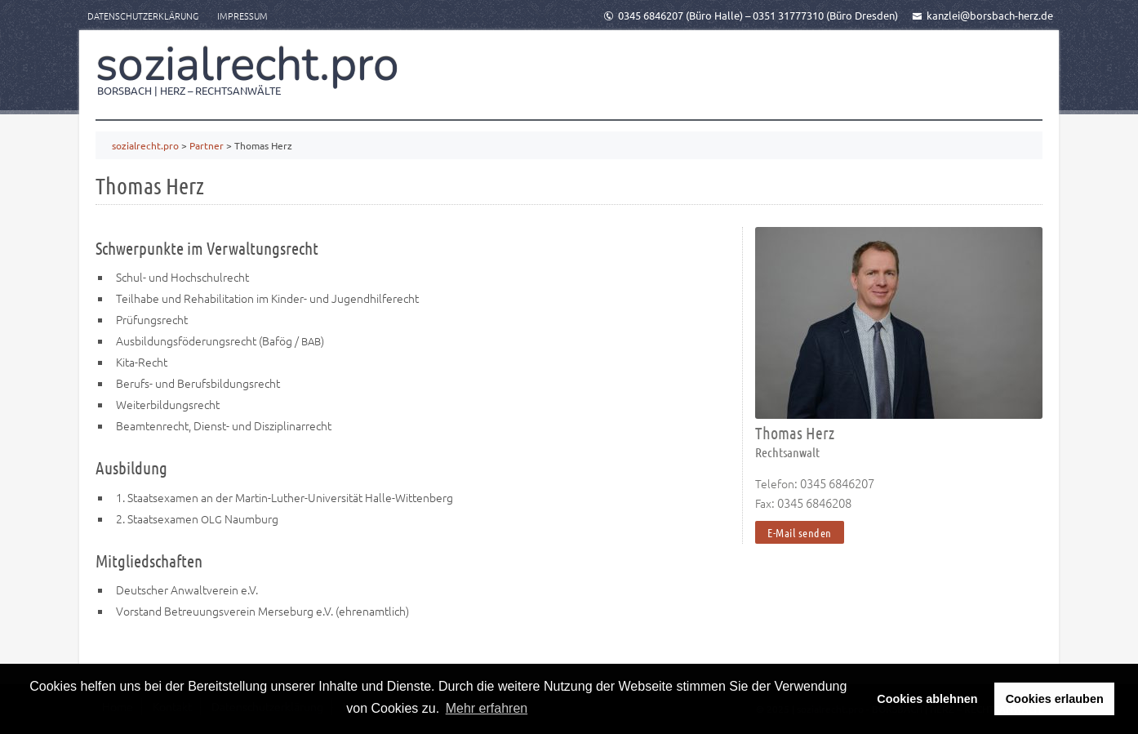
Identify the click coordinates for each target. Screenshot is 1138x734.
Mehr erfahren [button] (487, 708)
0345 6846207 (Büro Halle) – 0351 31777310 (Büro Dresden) (750, 15)
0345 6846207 (837, 483)
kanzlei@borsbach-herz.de (982, 15)
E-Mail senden (799, 532)
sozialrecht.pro (247, 64)
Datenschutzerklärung (142, 15)
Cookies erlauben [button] (1055, 698)
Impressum (242, 15)
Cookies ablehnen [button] (927, 698)
